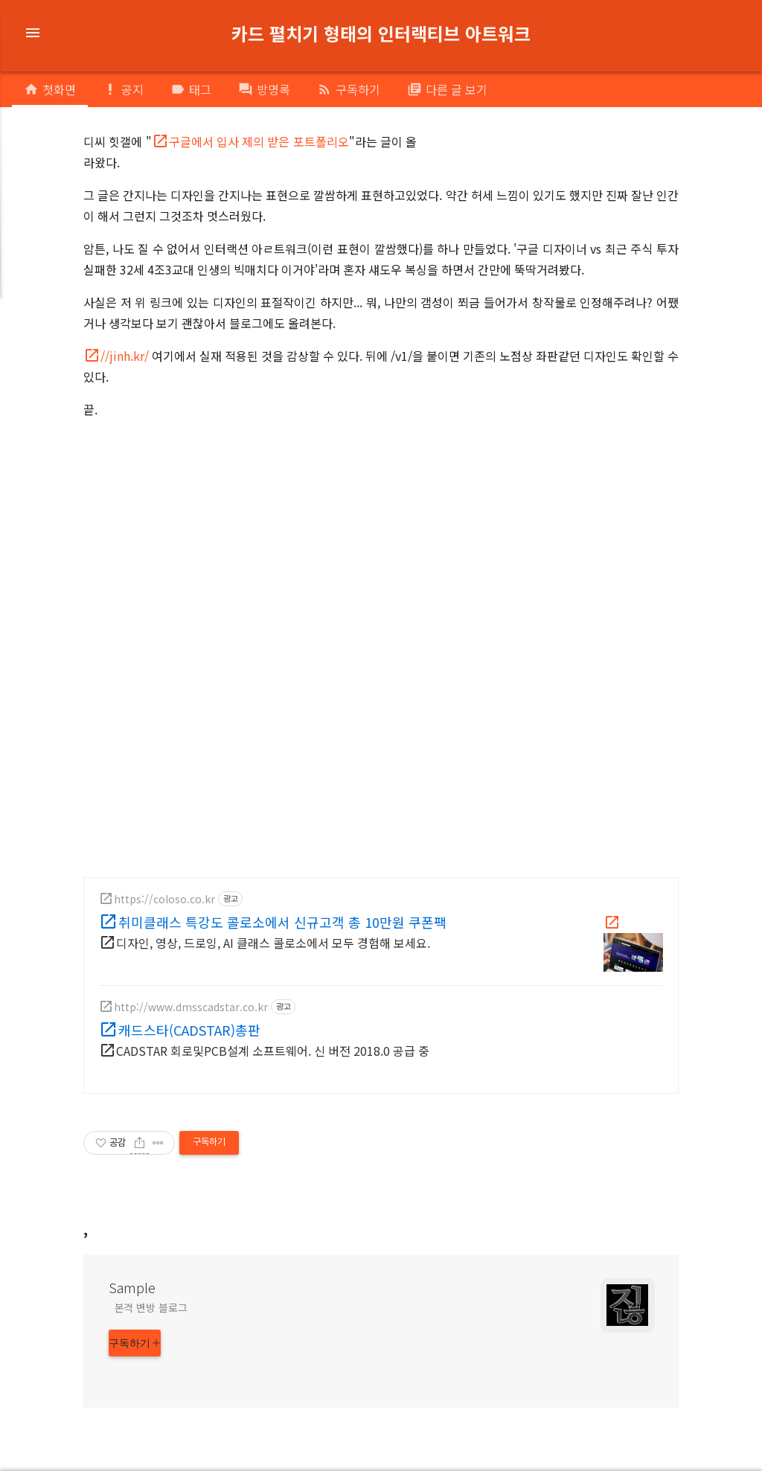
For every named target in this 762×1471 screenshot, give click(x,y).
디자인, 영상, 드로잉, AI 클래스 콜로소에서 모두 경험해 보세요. (273, 943)
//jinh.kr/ (124, 356)
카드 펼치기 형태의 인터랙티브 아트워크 (381, 33)
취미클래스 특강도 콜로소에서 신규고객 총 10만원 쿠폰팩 (282, 922)
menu (33, 33)
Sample (132, 1287)
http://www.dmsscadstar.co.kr (191, 1006)
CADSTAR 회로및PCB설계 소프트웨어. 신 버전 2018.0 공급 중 (272, 1051)
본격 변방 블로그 (151, 1307)
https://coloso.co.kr (164, 898)
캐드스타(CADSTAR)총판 (189, 1029)
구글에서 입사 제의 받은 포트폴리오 (259, 141)
